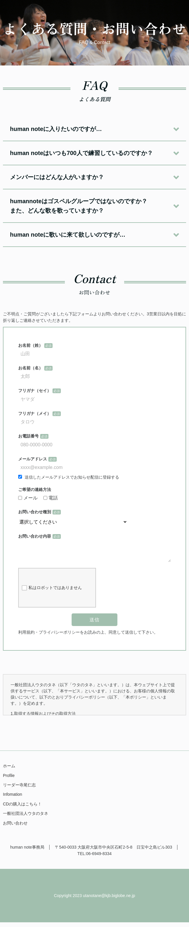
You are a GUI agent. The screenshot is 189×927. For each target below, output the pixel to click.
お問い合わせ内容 (34, 536)
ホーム (9, 770)
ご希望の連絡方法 (34, 489)
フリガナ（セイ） (34, 390)
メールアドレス (32, 459)
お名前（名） (30, 368)
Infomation (12, 799)
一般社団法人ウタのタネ (25, 818)
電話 (50, 497)
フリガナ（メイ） (34, 413)
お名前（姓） (30, 345)
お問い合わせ (15, 827)
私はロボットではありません (52, 592)
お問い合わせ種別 (34, 511)
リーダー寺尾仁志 (19, 789)
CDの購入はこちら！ (22, 808)
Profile (9, 780)
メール (28, 497)
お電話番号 (28, 436)
